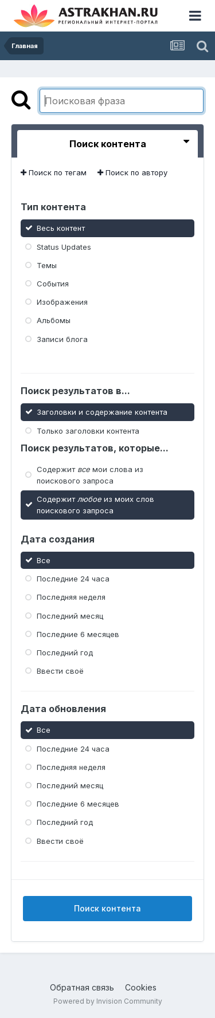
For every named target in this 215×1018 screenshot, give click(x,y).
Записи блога (62, 338)
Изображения (62, 301)
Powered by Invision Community (107, 1001)
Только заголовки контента (88, 430)
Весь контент (61, 228)
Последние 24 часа (73, 578)
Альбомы (54, 320)
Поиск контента (107, 908)
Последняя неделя (71, 597)
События (53, 283)
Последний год (65, 652)
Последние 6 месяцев (78, 634)
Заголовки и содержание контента (102, 411)
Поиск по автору (132, 172)
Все (43, 560)
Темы (47, 265)
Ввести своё (60, 670)
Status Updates (64, 246)
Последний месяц (70, 615)
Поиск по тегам (54, 172)
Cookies (141, 987)
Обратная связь (82, 987)
